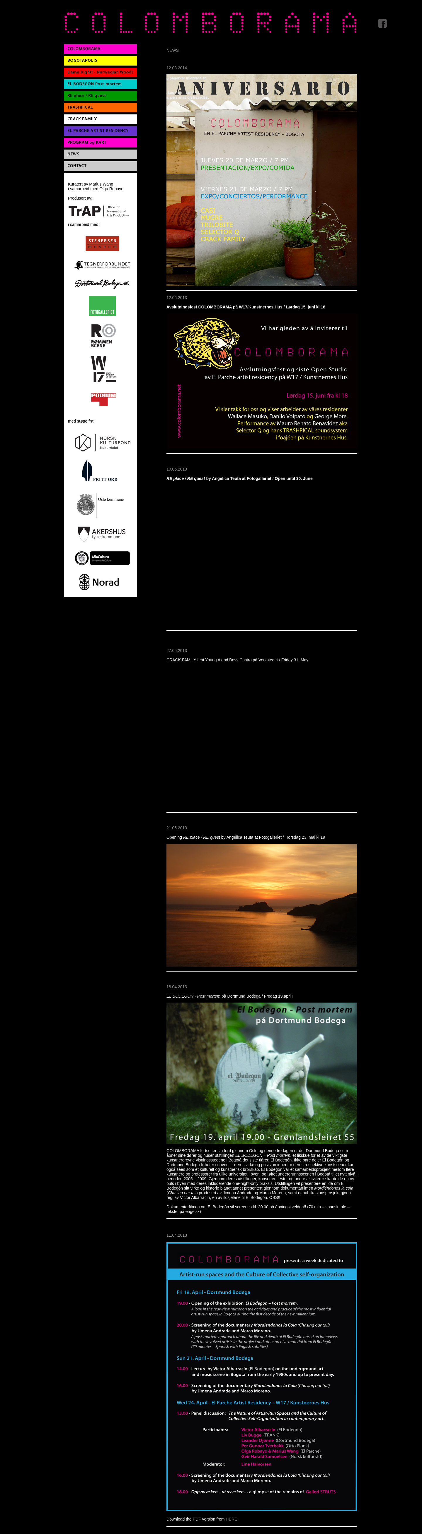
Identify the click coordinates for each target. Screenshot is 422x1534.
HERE (231, 1519)
